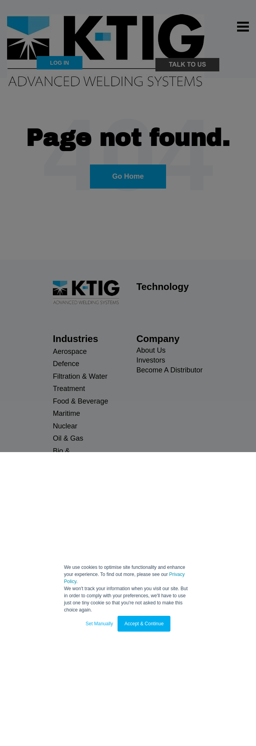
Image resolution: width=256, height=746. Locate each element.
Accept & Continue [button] (143, 623)
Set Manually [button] (99, 623)
